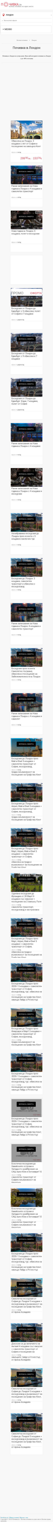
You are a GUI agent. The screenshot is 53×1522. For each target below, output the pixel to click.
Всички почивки (22, 40)
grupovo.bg (21, 319)
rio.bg (19, 152)
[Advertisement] (26, 92)
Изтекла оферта (26, 172)
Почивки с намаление (17, 4)
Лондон (26, 15)
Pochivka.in (4, 1517)
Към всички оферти (9, 20)
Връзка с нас (24, 1517)
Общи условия (14, 1517)
